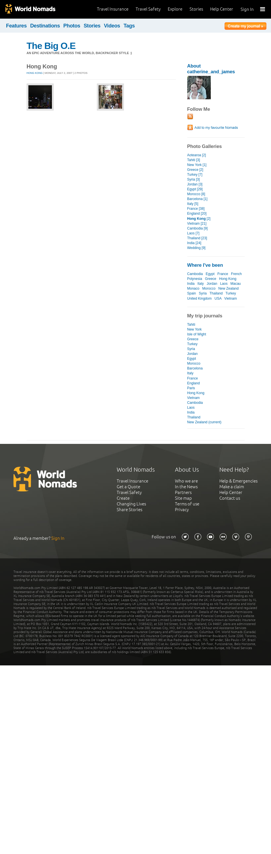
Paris (191, 388)
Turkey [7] (194, 175)
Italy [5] (192, 204)
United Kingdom (199, 298)
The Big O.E (51, 46)
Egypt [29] (195, 189)
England (193, 383)
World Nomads (30, 9)
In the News (186, 486)
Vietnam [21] (196, 224)
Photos (71, 26)
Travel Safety (148, 9)
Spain (191, 293)
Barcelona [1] (197, 199)
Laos (223, 284)
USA (218, 298)
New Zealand (228, 288)
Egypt (210, 274)
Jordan (212, 284)
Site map (183, 498)
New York (194, 329)
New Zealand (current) (204, 422)
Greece (210, 279)
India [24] (194, 243)
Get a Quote (128, 486)
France (222, 274)
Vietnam (230, 298)
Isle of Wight (196, 334)
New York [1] (196, 165)
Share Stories (129, 509)
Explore (175, 9)
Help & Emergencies (238, 481)
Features (16, 26)
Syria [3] (193, 179)
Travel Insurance (112, 9)
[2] (198, 219)
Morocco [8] (196, 194)
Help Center (221, 9)
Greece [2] (195, 170)
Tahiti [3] (193, 160)
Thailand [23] (197, 238)
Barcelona (195, 368)
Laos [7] (193, 233)
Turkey (230, 293)
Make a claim (231, 486)
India (191, 284)
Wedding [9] (196, 248)
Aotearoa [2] (196, 155)
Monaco (193, 288)
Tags (129, 26)
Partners (183, 492)
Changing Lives (131, 503)
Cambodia (195, 274)
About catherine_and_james (211, 68)
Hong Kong (35, 73)
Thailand (216, 293)
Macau (235, 284)
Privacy (182, 509)
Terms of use (187, 503)
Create (123, 498)
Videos (112, 26)
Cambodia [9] (197, 228)
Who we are (186, 481)
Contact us (229, 498)
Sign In (247, 9)
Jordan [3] (194, 184)
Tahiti (191, 325)
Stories (196, 9)
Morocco (208, 288)
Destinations (45, 26)
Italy (201, 284)
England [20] (196, 213)
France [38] (196, 209)
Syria (202, 293)
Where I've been (205, 265)
